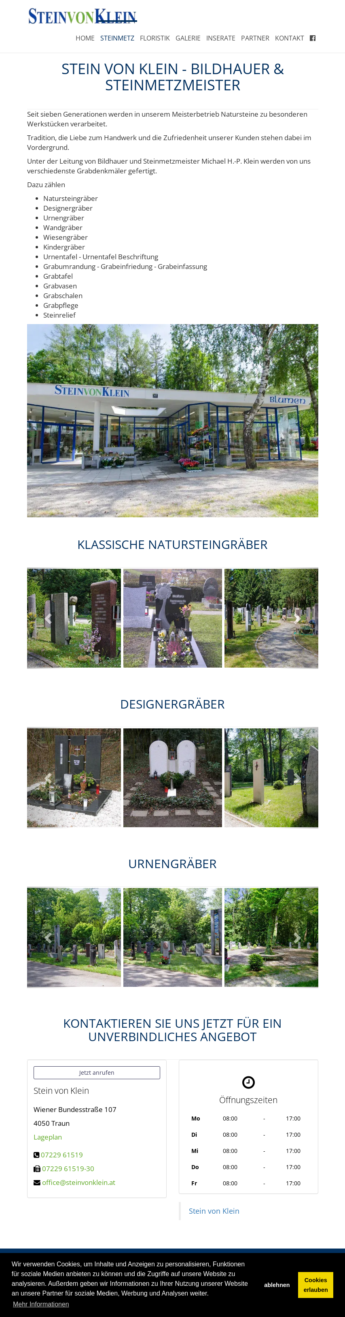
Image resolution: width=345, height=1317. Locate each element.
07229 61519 (62, 1154)
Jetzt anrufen (96, 1072)
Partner (255, 38)
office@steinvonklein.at (78, 1182)
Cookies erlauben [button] (316, 1285)
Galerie (188, 38)
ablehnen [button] (277, 1285)
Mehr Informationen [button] (41, 1304)
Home (85, 38)
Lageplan (48, 1137)
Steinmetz (117, 38)
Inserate (220, 38)
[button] (49, 618)
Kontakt (289, 38)
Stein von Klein (214, 1211)
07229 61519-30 (68, 1168)
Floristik (155, 38)
